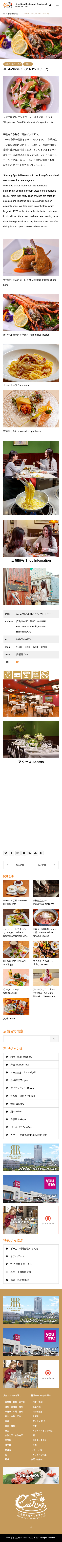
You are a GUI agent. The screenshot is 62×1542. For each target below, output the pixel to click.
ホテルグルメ (17, 1256)
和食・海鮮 (37, 1402)
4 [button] (34, 55)
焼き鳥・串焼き (39, 1440)
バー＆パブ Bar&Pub (21, 1127)
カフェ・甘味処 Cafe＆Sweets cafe (28, 1135)
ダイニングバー (39, 1421)
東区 (7, 1431)
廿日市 (8, 1450)
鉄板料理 (37, 1407)
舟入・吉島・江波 (13, 1416)
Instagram (31, 1527)
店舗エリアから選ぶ (12, 1395)
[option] (31, 38)
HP (17, 662)
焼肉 (35, 1445)
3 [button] (31, 55)
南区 (7, 1421)
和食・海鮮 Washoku (21, 1056)
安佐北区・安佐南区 (14, 1435)
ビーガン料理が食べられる (24, 1248)
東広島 (8, 1440)
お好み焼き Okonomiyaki (23, 1072)
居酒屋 (36, 1416)
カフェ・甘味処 (39, 1455)
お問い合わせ (37, 1459)
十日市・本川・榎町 (14, 1411)
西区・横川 (10, 1426)
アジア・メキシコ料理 (42, 1431)
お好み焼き (37, 1411)
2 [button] (28, 55)
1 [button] (25, 55)
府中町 (8, 1445)
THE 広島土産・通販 (21, 1264)
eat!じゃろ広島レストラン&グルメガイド (23, 1538)
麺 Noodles (16, 1111)
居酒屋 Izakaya (18, 1119)
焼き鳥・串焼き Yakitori (22, 1096)
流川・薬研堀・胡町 (14, 1407)
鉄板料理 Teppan (19, 1080)
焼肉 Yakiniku (17, 1103)
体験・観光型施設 (19, 1280)
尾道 (7, 1459)
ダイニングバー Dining (22, 1088)
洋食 (28, 64)
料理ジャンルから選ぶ (41, 1395)
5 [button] (37, 55)
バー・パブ (37, 1450)
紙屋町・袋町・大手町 (13, 64)
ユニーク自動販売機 (20, 1272)
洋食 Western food (19, 1064)
